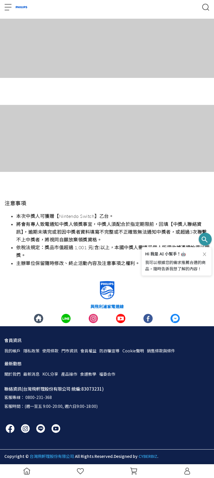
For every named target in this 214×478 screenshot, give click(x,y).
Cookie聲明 (133, 351)
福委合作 (107, 374)
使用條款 (50, 351)
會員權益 (88, 351)
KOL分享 (50, 374)
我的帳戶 (12, 351)
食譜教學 (88, 374)
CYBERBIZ (148, 456)
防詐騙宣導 (109, 351)
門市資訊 (69, 351)
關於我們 (12, 374)
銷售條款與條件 (161, 351)
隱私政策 (31, 351)
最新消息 (31, 374)
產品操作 (69, 374)
